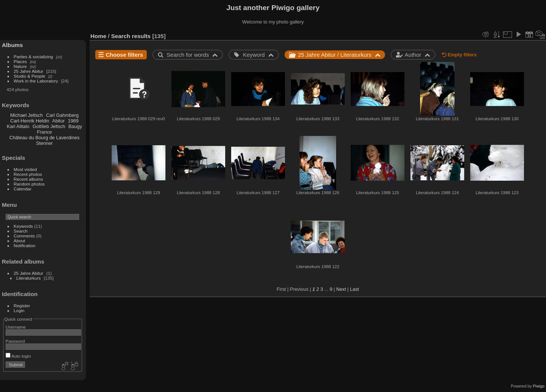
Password (15, 341)
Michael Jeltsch (26, 115)
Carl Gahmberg (62, 115)
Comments (24, 235)
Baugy (75, 126)
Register (22, 305)
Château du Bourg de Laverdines (44, 137)
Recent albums (28, 179)
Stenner (44, 143)
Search (21, 230)
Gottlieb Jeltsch (48, 126)
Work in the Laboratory (36, 80)
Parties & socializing (33, 56)
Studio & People (29, 76)
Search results (131, 36)
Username (16, 326)
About (19, 240)
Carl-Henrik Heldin (29, 121)
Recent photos (28, 174)
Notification (24, 245)
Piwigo (539, 386)
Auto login (18, 356)
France (44, 132)
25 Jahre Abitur (28, 71)
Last (354, 289)
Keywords (23, 226)
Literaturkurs (28, 278)
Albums (12, 45)
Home (98, 36)
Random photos (29, 183)
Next (341, 289)
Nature (20, 66)
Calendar (23, 188)
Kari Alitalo (18, 126)
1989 (73, 121)
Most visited (25, 169)
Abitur (58, 121)
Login (19, 310)
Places (20, 61)
